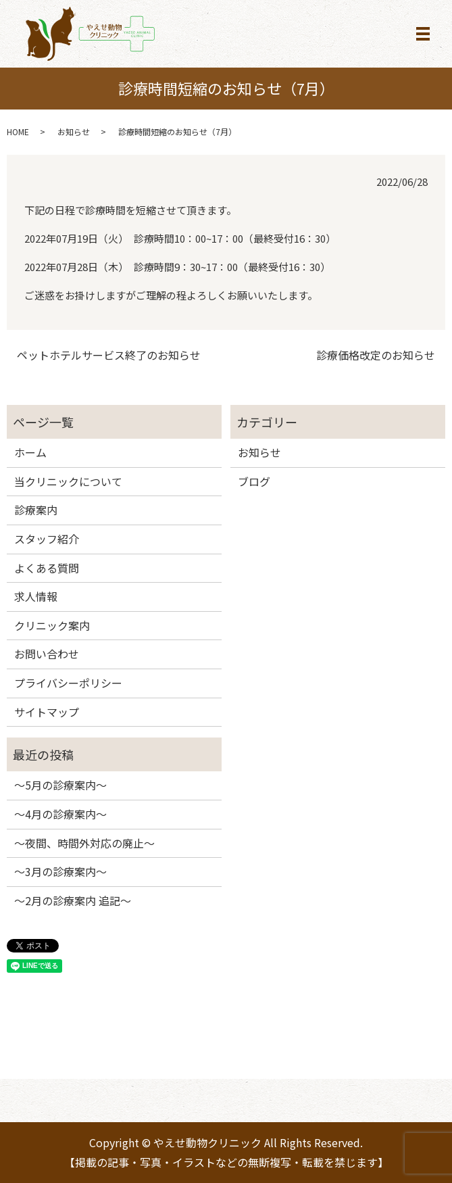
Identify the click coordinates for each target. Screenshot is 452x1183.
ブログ (254, 481)
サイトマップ (46, 712)
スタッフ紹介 (46, 539)
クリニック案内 (52, 625)
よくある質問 (46, 568)
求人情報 (35, 596)
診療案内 (35, 510)
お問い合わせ (46, 654)
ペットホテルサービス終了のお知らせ (109, 354)
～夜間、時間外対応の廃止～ (84, 843)
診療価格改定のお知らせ (375, 354)
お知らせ (73, 131)
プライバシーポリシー (68, 683)
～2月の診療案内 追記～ (72, 900)
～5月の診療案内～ (60, 785)
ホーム (30, 452)
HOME (18, 131)
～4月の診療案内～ (60, 814)
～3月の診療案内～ (60, 871)
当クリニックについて (68, 481)
